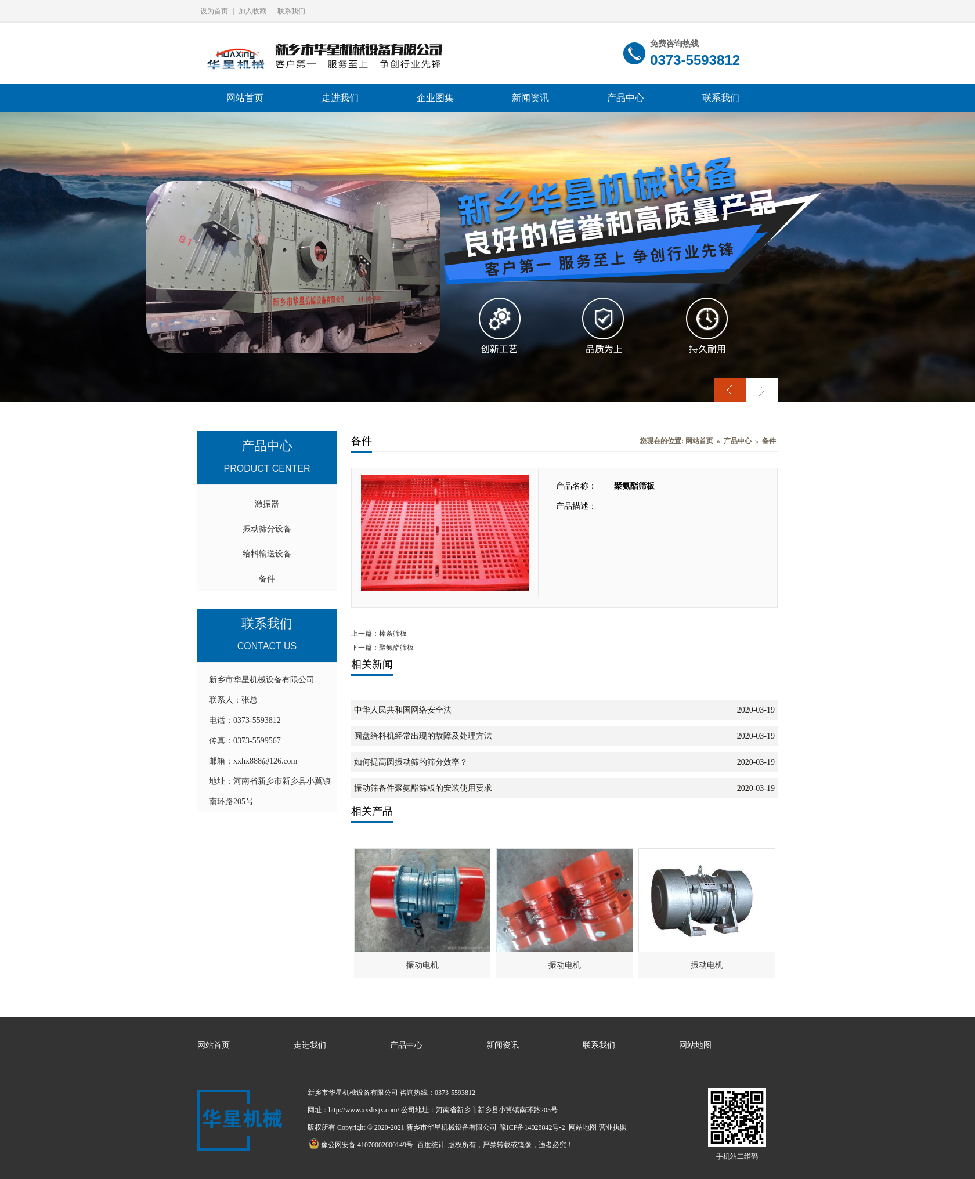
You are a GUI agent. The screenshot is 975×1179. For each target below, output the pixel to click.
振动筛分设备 (267, 529)
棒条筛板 (393, 634)
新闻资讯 (530, 98)
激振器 (267, 504)
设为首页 (214, 11)
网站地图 (695, 1045)
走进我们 (340, 98)
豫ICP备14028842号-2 (532, 1127)
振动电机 (422, 965)
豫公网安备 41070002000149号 (361, 1145)
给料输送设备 (267, 553)
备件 (267, 578)
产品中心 (625, 98)
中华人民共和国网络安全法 (403, 710)
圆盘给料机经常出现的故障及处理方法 (423, 736)
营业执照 (613, 1127)
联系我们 (291, 11)
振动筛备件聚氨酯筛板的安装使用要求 (423, 788)
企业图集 (435, 98)
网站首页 (244, 98)
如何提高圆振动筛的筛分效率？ (411, 762)
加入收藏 (252, 11)
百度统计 (431, 1145)
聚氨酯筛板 (396, 647)
